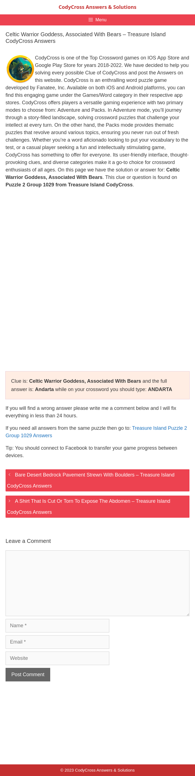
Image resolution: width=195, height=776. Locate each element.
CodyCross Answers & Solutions (97, 7)
